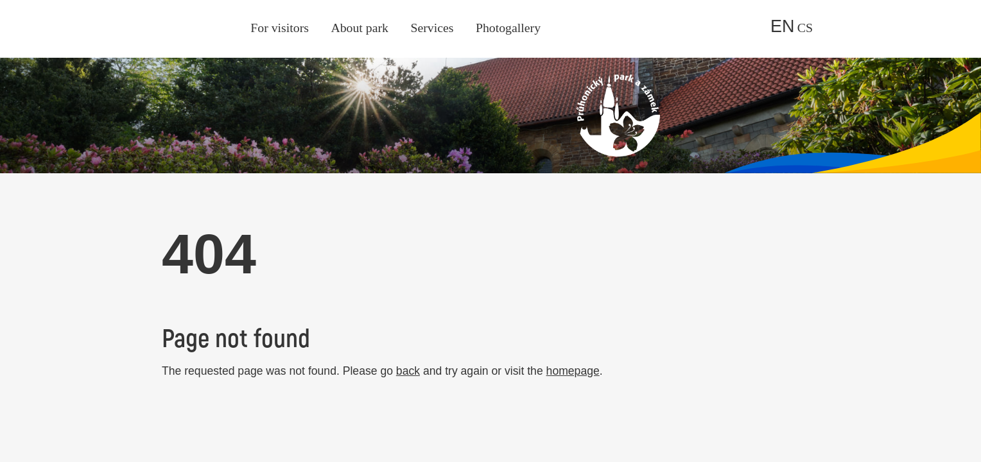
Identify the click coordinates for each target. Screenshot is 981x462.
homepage (573, 370)
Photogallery (508, 28)
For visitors (279, 28)
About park (359, 28)
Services (431, 28)
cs (805, 28)
